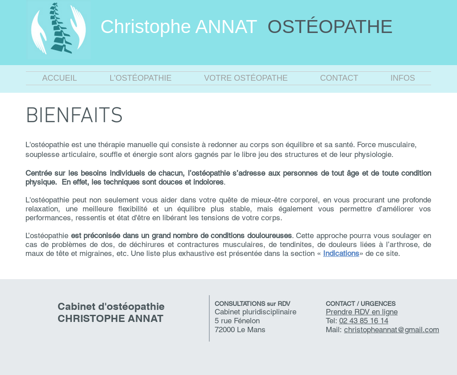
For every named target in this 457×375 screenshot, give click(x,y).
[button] (140, 78)
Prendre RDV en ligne (362, 311)
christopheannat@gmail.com (391, 329)
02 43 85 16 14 (363, 320)
